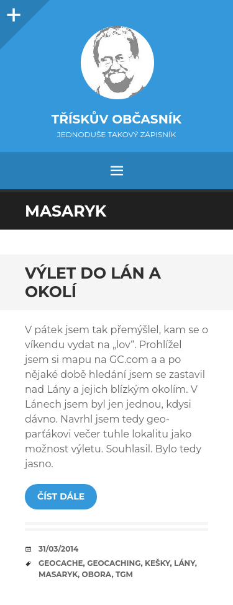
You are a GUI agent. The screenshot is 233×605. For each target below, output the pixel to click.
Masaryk (58, 574)
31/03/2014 (58, 548)
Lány (184, 563)
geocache (61, 563)
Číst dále (61, 496)
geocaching (113, 563)
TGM (124, 574)
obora (97, 574)
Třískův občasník (116, 119)
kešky (157, 563)
